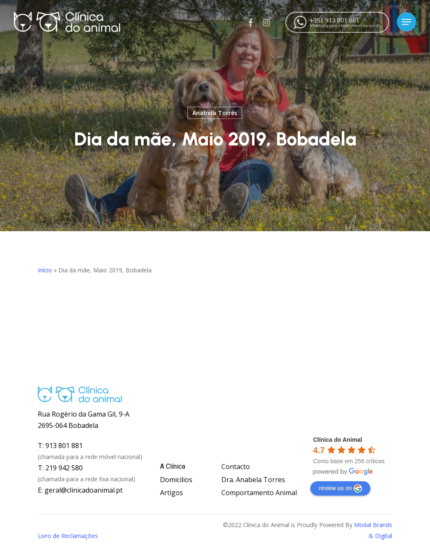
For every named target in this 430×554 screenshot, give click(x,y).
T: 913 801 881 (60, 445)
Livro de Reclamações (68, 536)
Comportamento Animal (259, 492)
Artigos (171, 492)
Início (45, 270)
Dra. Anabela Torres (253, 479)
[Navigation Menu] (406, 22)
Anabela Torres (214, 113)
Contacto (235, 466)
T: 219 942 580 (60, 467)
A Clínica (172, 466)
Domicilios (176, 479)
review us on (340, 488)
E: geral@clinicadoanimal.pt (80, 490)
